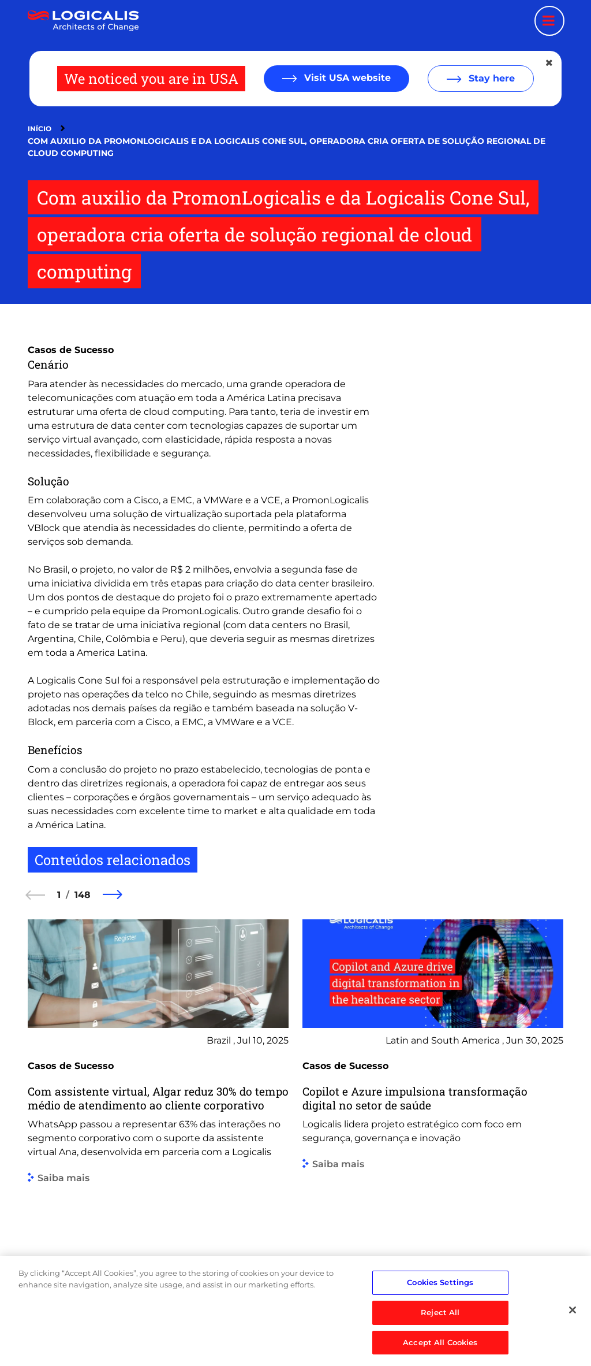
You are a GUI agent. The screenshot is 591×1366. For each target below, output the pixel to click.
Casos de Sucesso (71, 349)
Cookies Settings (440, 1301)
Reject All (440, 1331)
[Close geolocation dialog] (550, 63)
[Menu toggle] (549, 21)
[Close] (572, 1329)
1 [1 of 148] (59, 894)
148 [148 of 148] (82, 894)
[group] (158, 1106)
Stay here (490, 78)
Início (39, 128)
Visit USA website (346, 77)
